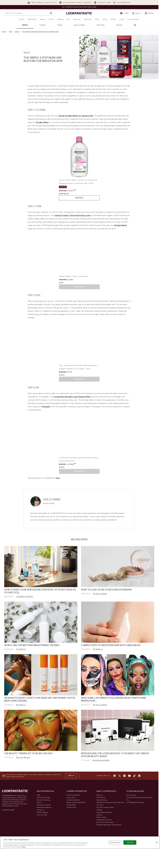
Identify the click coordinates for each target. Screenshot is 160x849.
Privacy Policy (71, 797)
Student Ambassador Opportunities (109, 825)
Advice (25, 25)
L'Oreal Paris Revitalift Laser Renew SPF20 (71, 397)
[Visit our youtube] (129, 775)
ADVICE (27, 52)
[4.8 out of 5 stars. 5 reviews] (65, 372)
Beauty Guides (79, 25)
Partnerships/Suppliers (104, 812)
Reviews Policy (72, 807)
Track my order (42, 815)
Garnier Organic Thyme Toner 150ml (73, 276)
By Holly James (100, 594)
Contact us (40, 810)
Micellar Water (42, 122)
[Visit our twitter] (119, 775)
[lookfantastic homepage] (79, 13)
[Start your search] (28, 13)
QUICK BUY (79, 198)
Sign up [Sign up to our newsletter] (71, 776)
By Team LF (21, 649)
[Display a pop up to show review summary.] (75, 190)
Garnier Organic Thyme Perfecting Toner (73, 215)
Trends (59, 25)
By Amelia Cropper (101, 760)
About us (100, 795)
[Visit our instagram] (124, 775)
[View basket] (149, 13)
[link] (137, 13)
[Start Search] (51, 13)
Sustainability (71, 805)
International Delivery (44, 807)
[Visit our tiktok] (134, 775)
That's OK (130, 842)
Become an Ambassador (105, 822)
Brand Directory (102, 800)
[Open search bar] (135, 25)
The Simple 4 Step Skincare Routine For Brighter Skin (40, 31)
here (58, 478)
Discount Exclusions (43, 800)
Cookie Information (73, 800)
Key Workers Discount (104, 820)
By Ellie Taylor (23, 757)
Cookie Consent (8, 810)
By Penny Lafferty (24, 597)
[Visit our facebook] (114, 775)
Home (4, 31)
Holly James (51, 499)
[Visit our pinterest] (139, 775)
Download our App (43, 797)
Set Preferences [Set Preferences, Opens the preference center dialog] (115, 842)
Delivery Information (44, 805)
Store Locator (131, 795)
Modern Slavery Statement (76, 802)
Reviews (119, 25)
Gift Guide (100, 25)
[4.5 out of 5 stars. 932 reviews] (66, 464)
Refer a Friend (101, 817)
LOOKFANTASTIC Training (135, 802)
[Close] (156, 842)
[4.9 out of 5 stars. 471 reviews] (66, 190)
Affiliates (100, 810)
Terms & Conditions (73, 795)
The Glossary (101, 797)
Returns (39, 802)
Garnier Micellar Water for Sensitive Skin (75, 116)
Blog (10, 31)
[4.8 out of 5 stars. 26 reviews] (66, 279)
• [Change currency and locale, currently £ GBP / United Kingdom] (124, 13)
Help (38, 795)
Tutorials (42, 25)
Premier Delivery (42, 812)
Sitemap (99, 815)
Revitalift (46, 406)
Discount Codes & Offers (105, 807)
